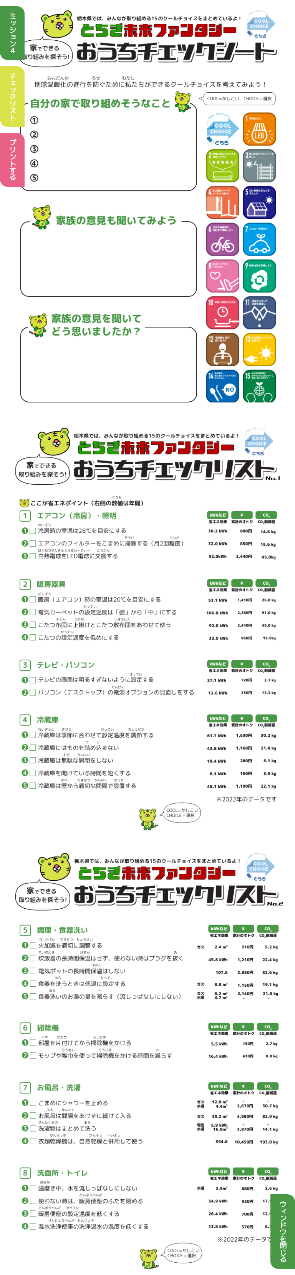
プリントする (12, 160)
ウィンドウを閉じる (283, 1231)
